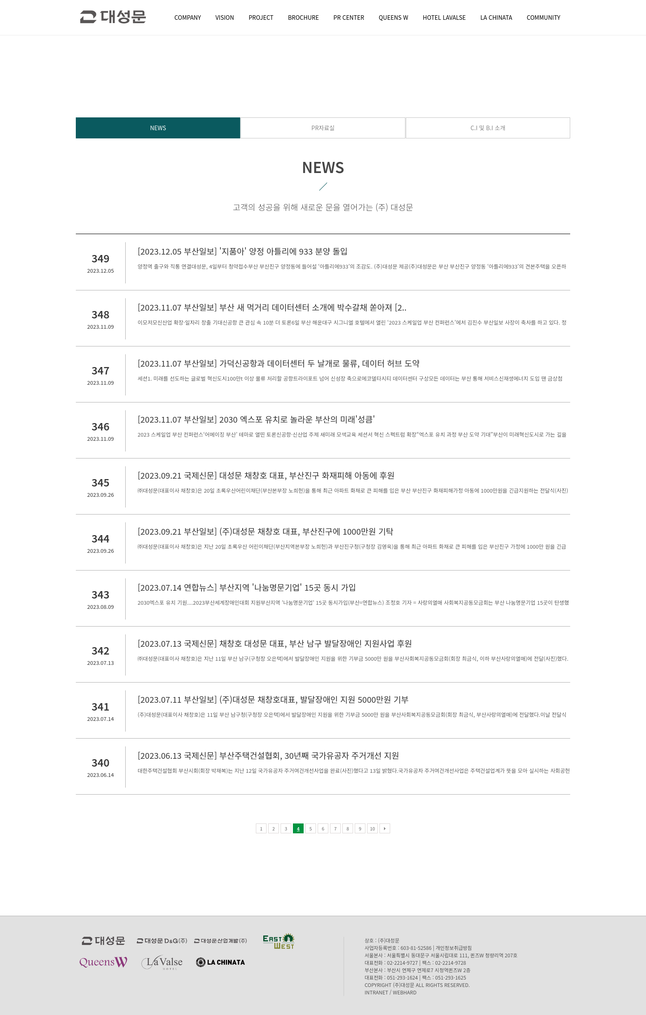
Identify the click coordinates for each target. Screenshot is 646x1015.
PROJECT (261, 17)
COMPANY (187, 17)
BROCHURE (303, 17)
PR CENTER (348, 17)
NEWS (158, 128)
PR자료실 (323, 128)
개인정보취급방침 (453, 947)
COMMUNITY (543, 17)
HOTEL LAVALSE (444, 17)
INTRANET (376, 992)
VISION (224, 17)
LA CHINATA (496, 17)
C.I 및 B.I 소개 (488, 128)
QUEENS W (393, 17)
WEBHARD (405, 992)
